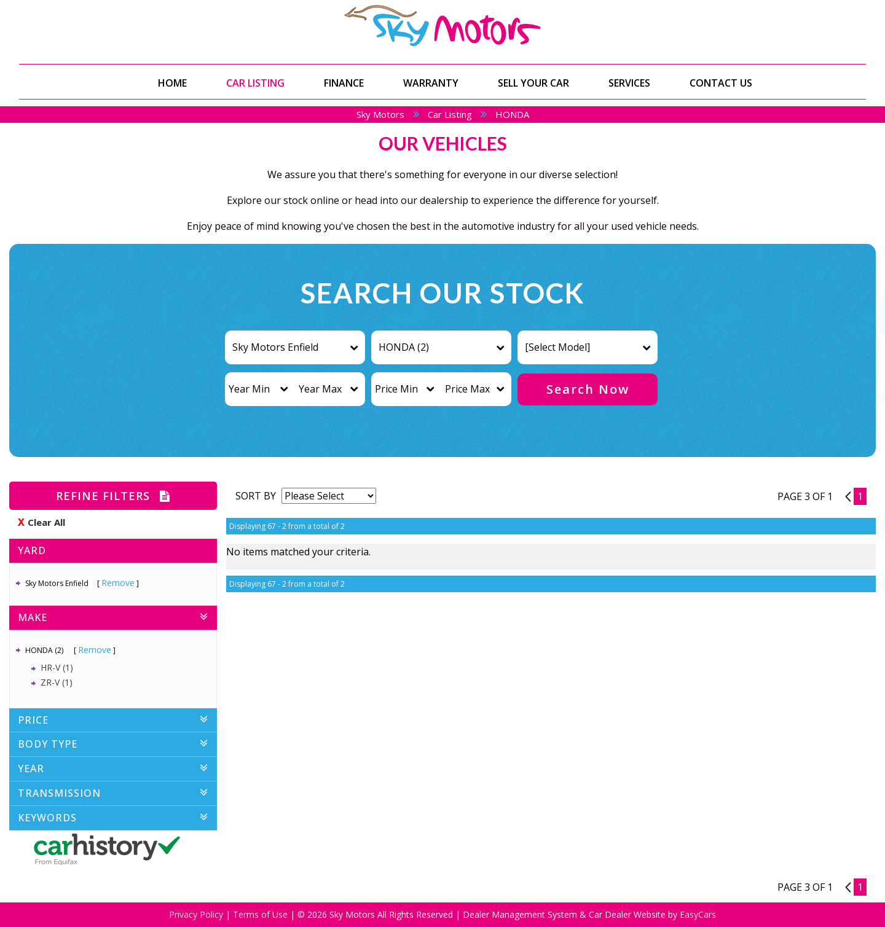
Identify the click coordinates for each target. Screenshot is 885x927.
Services (629, 82)
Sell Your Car (533, 82)
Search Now (587, 389)
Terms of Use (261, 914)
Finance (344, 82)
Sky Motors (380, 114)
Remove (118, 583)
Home (172, 82)
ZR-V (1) (57, 682)
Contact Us (721, 82)
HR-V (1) (57, 667)
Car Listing (255, 82)
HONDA (512, 114)
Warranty (430, 82)
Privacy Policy (197, 914)
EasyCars (698, 914)
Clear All (46, 522)
